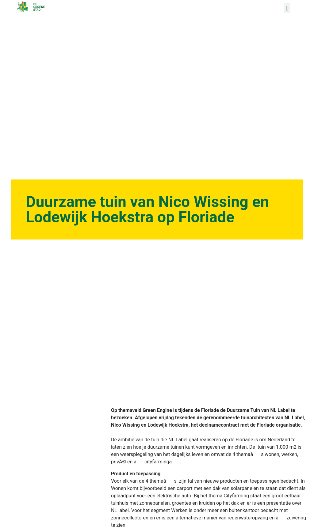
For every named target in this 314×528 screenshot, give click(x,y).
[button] (287, 8)
